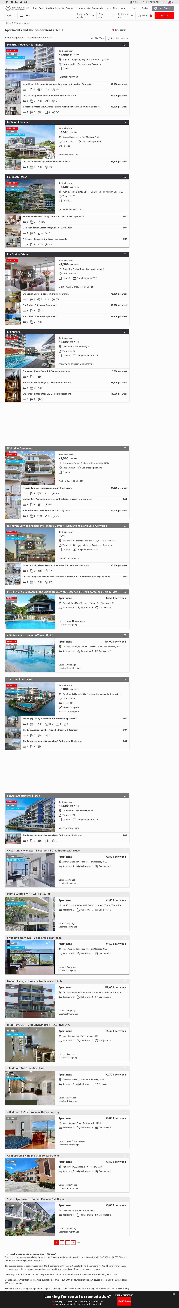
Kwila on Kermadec (18, 122)
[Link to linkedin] (16, 2)
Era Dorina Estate (17, 254)
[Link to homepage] (17, 8)
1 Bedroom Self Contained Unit (25, 1068)
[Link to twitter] (21, 2)
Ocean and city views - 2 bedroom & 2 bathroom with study (43, 850)
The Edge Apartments (20, 679)
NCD (14, 23)
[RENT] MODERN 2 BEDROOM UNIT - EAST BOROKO (38, 1025)
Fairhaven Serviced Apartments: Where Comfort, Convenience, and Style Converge (57, 525)
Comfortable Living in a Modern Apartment (33, 1155)
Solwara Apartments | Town (23, 795)
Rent (7, 23)
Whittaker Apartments (20, 448)
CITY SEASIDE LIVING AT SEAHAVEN (28, 894)
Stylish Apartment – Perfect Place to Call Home (35, 1199)
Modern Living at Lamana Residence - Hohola (34, 981)
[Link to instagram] (25, 2)
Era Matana (14, 331)
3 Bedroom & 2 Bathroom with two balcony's (34, 1112)
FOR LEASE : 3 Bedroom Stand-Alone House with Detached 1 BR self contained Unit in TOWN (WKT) (64, 592)
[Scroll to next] (50, 142)
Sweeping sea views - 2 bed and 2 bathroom (34, 937)
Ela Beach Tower (17, 177)
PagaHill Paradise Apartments (25, 44)
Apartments (24, 23)
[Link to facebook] (7, 2)
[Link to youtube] (12, 2)
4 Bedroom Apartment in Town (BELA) (29, 635)
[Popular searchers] (21, 16)
